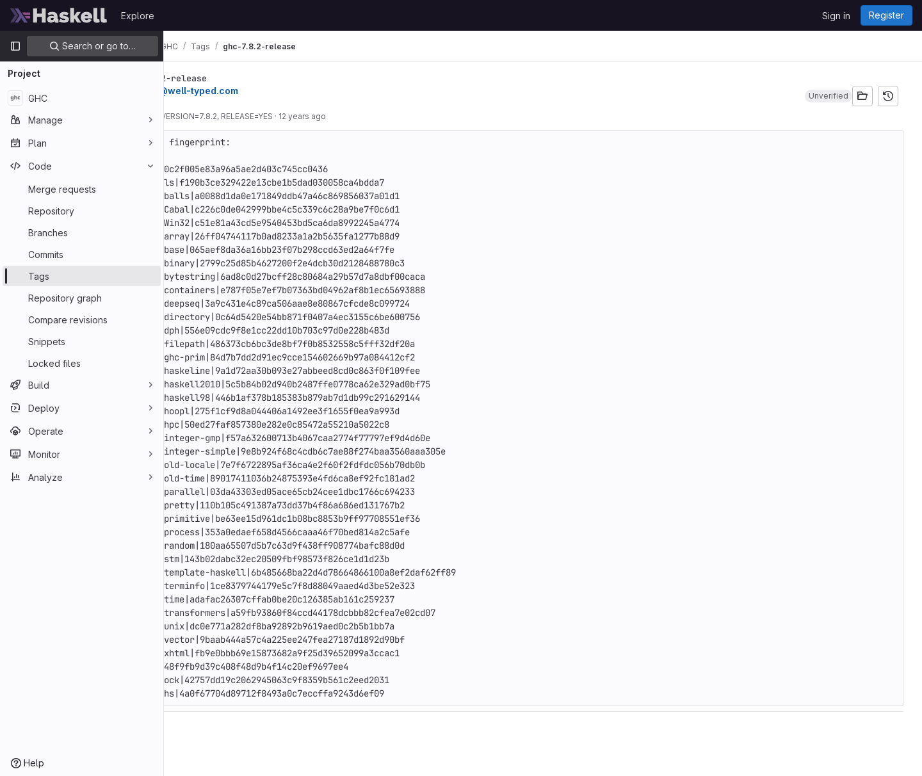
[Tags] (82, 276)
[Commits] (82, 254)
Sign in (836, 15)
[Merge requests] (82, 189)
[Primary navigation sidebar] (15, 46)
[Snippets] (82, 341)
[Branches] (82, 232)
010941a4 (197, 116)
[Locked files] (82, 363)
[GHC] (82, 98)
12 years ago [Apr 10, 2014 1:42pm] (377, 116)
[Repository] (82, 210)
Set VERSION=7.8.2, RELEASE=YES (284, 116)
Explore (137, 15)
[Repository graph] (82, 297)
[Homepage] (59, 15)
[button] (831, 96)
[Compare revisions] (82, 319)
